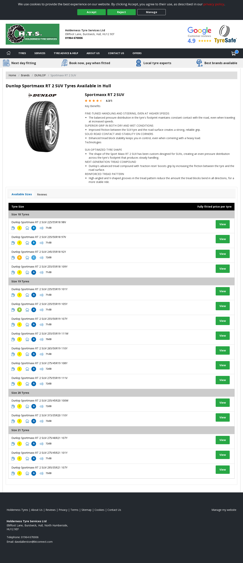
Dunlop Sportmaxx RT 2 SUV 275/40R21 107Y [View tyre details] (39, 438)
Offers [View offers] (137, 53)
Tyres (22, 53)
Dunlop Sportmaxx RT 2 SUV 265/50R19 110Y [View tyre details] (39, 348)
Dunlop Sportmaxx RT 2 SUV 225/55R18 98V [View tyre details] (38, 222)
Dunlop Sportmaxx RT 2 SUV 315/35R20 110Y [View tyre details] (39, 415)
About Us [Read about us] (37, 510)
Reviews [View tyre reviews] (42, 194)
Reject (121, 12)
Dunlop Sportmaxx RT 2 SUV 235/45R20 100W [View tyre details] (39, 400)
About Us (93, 53)
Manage (151, 12)
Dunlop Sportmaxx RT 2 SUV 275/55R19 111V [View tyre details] (39, 378)
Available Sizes (22, 194)
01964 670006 (74, 38)
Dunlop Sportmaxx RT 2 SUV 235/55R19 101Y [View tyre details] (39, 289)
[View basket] (233, 53)
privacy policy (213, 4)
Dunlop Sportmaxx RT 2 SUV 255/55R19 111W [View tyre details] (39, 333)
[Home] (8, 53)
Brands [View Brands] (25, 75)
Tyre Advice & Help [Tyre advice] (66, 53)
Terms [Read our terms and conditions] (74, 510)
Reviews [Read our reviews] (51, 510)
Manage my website (223, 510)
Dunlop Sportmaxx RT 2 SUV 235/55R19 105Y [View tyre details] (39, 304)
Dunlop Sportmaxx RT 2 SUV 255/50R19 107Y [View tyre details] (39, 318)
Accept (91, 12)
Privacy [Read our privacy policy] (63, 510)
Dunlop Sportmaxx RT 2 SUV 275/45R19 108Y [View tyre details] (39, 363)
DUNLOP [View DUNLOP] (40, 75)
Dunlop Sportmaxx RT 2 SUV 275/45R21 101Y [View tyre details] (39, 452)
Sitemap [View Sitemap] (86, 510)
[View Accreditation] (225, 34)
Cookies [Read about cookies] (99, 510)
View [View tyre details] (222, 224)
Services (39, 53)
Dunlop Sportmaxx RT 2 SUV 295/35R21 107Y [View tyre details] (39, 467)
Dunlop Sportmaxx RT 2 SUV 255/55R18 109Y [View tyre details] (39, 266)
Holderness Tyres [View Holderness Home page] (17, 510)
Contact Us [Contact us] (116, 53)
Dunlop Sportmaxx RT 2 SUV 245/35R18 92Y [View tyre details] (38, 252)
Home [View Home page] (12, 75)
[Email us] (34, 541)
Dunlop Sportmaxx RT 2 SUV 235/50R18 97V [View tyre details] (38, 237)
